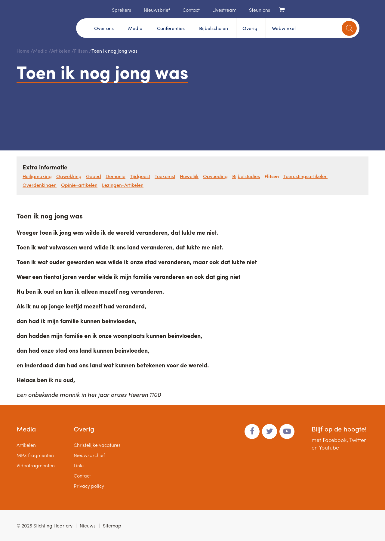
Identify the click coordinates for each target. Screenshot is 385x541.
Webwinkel (284, 28)
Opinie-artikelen (79, 184)
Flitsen (81, 50)
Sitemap (112, 525)
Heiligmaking (37, 176)
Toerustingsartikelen (305, 176)
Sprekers (121, 9)
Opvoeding (215, 176)
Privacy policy (89, 485)
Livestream (224, 9)
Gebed (93, 176)
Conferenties (171, 28)
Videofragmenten (36, 465)
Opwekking (69, 176)
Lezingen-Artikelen (122, 184)
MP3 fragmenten (35, 455)
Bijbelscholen (213, 28)
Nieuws (88, 525)
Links (79, 465)
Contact (191, 9)
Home (103, 9)
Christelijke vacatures (97, 444)
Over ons (104, 28)
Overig (249, 28)
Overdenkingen (40, 184)
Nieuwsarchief (89, 455)
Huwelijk (189, 176)
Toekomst (165, 176)
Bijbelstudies (246, 176)
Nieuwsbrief (157, 9)
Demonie (115, 176)
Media (135, 28)
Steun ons (259, 9)
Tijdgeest (140, 176)
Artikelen (60, 50)
